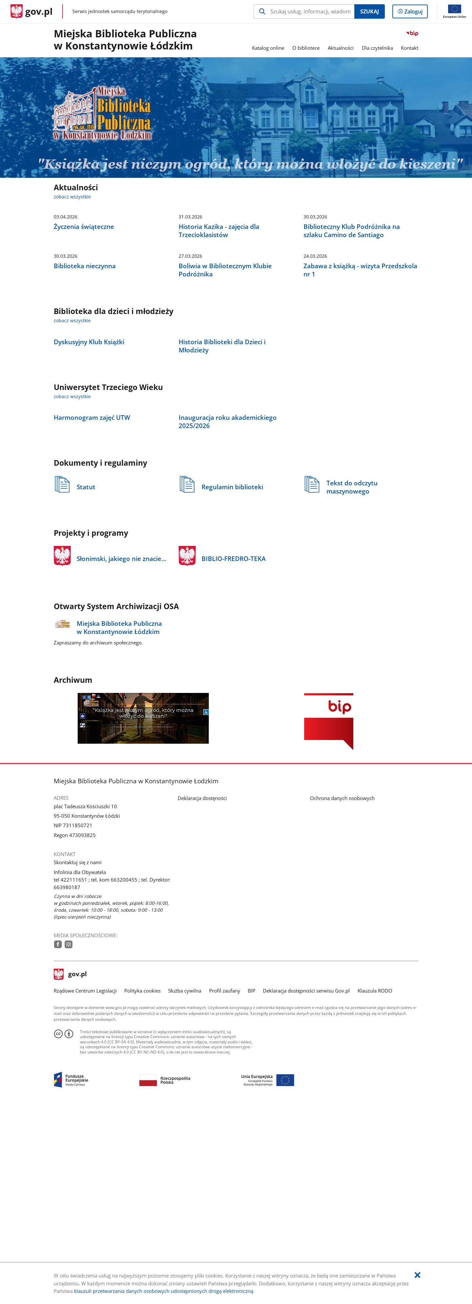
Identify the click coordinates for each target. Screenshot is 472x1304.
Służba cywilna (184, 1183)
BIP (251, 1183)
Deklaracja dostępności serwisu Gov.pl (306, 1183)
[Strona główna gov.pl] (31, 11)
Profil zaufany (224, 1183)
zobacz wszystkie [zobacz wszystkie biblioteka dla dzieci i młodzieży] (72, 417)
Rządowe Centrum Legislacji (85, 1183)
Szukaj (369, 11)
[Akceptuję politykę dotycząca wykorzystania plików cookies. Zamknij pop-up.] (417, 1275)
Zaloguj (415, 12)
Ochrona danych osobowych (342, 991)
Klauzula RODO (375, 1183)
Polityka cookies (142, 1183)
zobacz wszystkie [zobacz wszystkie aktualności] (72, 197)
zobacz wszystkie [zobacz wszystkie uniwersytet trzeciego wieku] (72, 541)
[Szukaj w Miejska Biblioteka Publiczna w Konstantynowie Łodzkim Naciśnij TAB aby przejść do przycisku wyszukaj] (304, 11)
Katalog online (268, 47)
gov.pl (70, 1168)
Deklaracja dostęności (202, 991)
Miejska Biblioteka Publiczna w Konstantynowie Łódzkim (125, 40)
